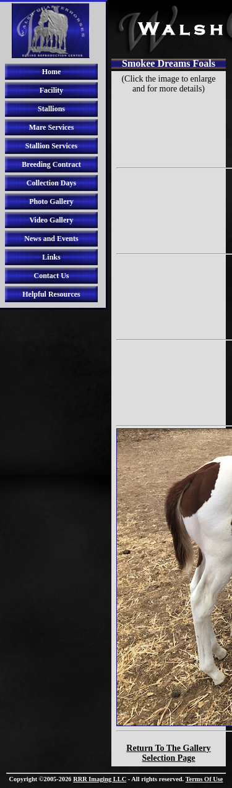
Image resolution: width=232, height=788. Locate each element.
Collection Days (51, 183)
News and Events (51, 238)
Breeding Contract (51, 164)
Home (51, 71)
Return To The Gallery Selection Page (168, 753)
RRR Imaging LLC (99, 779)
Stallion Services (51, 146)
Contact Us (51, 275)
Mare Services (51, 127)
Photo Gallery (51, 201)
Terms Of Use (204, 779)
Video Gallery (51, 220)
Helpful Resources (51, 294)
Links (51, 257)
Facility (52, 90)
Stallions (51, 108)
